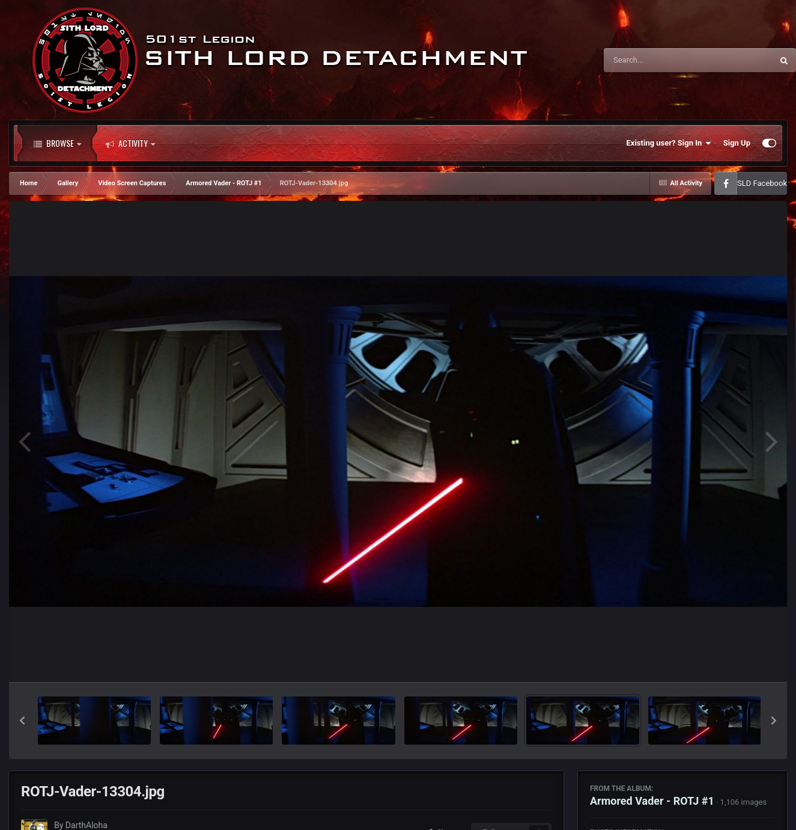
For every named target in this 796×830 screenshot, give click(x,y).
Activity (130, 143)
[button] (22, 720)
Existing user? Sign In (669, 143)
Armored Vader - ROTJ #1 (652, 801)
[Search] (658, 60)
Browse (57, 143)
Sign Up (736, 142)
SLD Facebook (762, 183)
